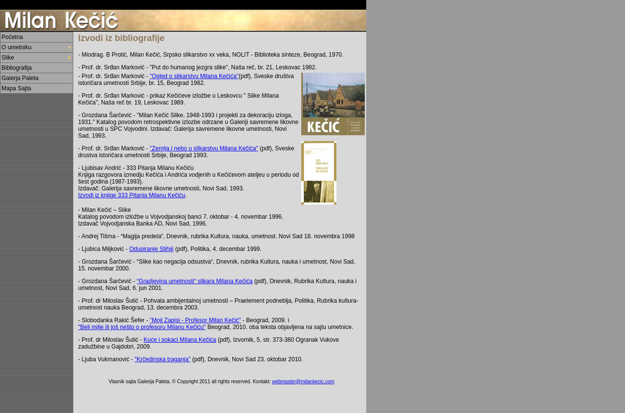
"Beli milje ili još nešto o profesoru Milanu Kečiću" (142, 327)
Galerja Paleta (20, 78)
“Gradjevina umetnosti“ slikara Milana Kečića (194, 281)
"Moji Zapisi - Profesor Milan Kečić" (195, 320)
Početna (12, 37)
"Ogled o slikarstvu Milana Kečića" (194, 76)
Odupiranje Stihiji (151, 249)
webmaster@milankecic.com (303, 381)
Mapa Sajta (16, 88)
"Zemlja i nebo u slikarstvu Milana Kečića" (204, 148)
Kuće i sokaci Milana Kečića (180, 339)
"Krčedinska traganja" (163, 359)
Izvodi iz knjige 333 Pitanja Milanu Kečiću (131, 195)
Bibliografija (16, 67)
